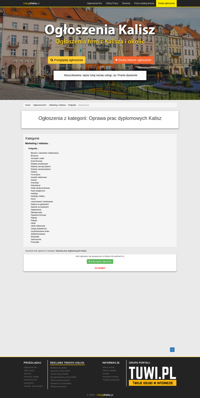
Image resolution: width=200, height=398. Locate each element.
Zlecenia (126, 3)
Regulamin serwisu (111, 377)
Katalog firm (29, 383)
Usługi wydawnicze (39, 228)
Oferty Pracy (112, 3)
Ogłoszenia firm (94, 3)
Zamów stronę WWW (59, 374)
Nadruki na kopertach (40, 207)
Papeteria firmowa (38, 215)
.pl (31, 3)
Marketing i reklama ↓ (37, 143)
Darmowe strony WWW (60, 371)
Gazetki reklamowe (39, 177)
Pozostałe (35, 242)
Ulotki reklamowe (38, 226)
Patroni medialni (109, 370)
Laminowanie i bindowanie (42, 201)
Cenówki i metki (37, 158)
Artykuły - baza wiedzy (33, 386)
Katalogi (34, 193)
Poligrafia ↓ (34, 148)
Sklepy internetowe (58, 386)
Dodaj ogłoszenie (166, 3)
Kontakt (106, 373)
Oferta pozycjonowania (60, 380)
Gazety (34, 180)
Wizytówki (35, 237)
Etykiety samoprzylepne (41, 166)
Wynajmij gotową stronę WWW (63, 377)
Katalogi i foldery (38, 196)
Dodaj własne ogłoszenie (133, 60)
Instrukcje (35, 183)
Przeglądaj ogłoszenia (66, 60)
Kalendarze (35, 185)
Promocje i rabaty (31, 377)
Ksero (33, 199)
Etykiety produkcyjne (39, 164)
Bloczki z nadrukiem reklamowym (45, 153)
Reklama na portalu (58, 368)
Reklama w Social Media (60, 383)
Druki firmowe (36, 161)
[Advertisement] (100, 285)
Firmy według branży (144, 3)
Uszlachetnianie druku (40, 231)
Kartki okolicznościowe (40, 188)
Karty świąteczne (38, 191)
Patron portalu (109, 367)
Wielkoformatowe (38, 234)
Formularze (35, 174)
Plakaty (34, 218)
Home (27, 105)
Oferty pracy (29, 370)
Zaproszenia (36, 239)
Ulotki (33, 223)
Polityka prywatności (111, 380)
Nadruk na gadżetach (40, 204)
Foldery (34, 172)
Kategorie (32, 138)
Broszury (34, 156)
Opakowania (36, 210)
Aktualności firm (30, 380)
